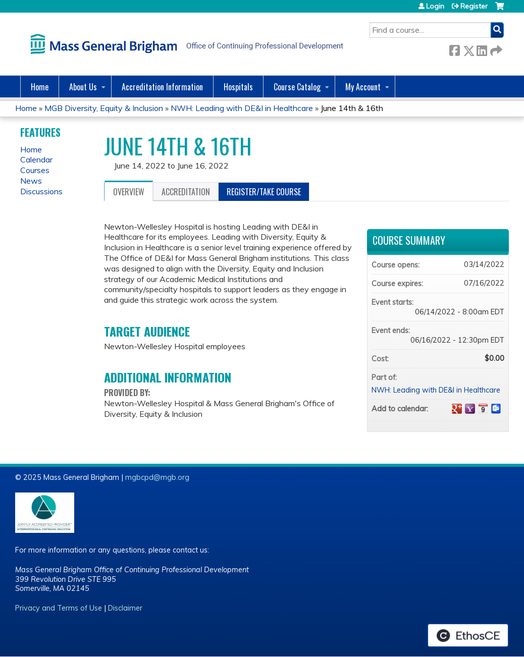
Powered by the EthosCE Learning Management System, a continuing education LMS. (468, 635)
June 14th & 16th (352, 108)
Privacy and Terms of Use (58, 608)
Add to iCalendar (483, 408)
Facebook (454, 48)
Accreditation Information (162, 87)
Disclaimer (125, 608)
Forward (495, 48)
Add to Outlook (496, 409)
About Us (83, 87)
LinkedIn (482, 48)
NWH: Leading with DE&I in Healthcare (242, 108)
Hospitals (238, 87)
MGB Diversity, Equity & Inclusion (103, 108)
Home (39, 87)
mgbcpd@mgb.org (157, 477)
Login (435, 6)
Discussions (41, 191)
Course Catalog (297, 87)
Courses (34, 170)
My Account (363, 87)
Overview (128, 192)
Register (474, 6)
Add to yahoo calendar (470, 409)
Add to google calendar (457, 409)
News (31, 181)
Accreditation (186, 192)
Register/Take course (264, 192)
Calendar (36, 159)
